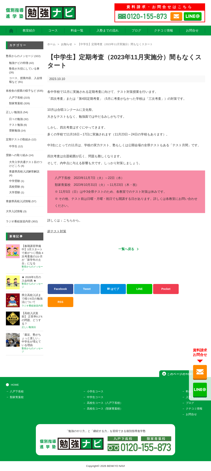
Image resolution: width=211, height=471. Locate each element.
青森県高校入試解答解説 (24, 171)
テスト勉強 (16, 124)
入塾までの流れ (108, 30)
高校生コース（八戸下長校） (105, 402)
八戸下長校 (16, 97)
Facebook (60, 288)
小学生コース (95, 391)
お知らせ (66, 44)
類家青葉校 (16, 103)
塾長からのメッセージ (19, 56)
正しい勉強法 (14, 112)
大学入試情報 (14, 211)
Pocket (165, 288)
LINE (139, 288)
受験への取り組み (17, 155)
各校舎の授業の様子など (21, 90)
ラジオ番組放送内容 (18, 221)
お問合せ (192, 30)
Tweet (87, 288)
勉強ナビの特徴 (18, 62)
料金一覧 (77, 30)
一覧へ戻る (126, 249)
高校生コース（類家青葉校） (105, 408)
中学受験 (14, 181)
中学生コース (95, 397)
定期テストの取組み (18, 139)
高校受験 (14, 186)
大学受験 (14, 192)
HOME (15, 384)
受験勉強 (14, 130)
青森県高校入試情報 (18, 201)
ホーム (51, 44)
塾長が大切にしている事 (24, 68)
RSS (60, 301)
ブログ (136, 30)
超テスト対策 (56, 231)
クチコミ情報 (163, 30)
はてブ (113, 288)
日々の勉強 (16, 119)
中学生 (13, 146)
